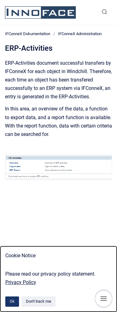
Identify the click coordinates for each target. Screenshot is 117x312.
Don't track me (38, 301)
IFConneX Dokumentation (27, 33)
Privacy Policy (20, 282)
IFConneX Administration (80, 33)
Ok (12, 301)
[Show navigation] (103, 298)
